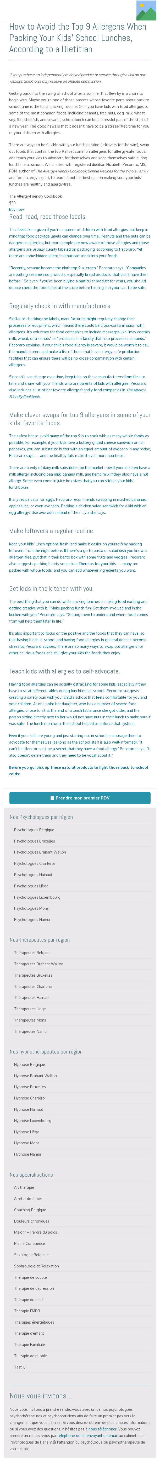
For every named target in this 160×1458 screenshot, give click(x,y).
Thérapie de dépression (34, 1288)
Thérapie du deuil (28, 1299)
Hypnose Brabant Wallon (35, 1075)
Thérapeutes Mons (30, 1020)
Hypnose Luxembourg (32, 1120)
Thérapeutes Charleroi (33, 986)
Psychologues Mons (31, 908)
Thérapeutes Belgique (33, 952)
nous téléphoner (102, 1429)
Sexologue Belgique (31, 1254)
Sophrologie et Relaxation (36, 1266)
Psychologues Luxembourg (37, 897)
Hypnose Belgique (29, 1064)
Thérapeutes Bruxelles (33, 975)
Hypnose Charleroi (30, 1098)
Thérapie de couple (30, 1277)
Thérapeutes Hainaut (32, 997)
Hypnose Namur (27, 1154)
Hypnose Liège (26, 1132)
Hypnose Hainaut (28, 1109)
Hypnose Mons (27, 1143)
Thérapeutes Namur (31, 1031)
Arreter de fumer (28, 1198)
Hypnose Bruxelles (30, 1087)
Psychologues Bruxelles (34, 841)
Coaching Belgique (30, 1210)
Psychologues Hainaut (33, 874)
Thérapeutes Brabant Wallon (38, 964)
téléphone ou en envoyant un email (88, 1435)
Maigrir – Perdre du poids (35, 1232)
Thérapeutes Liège (30, 1009)
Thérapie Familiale (29, 1344)
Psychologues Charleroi (34, 863)
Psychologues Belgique (34, 830)
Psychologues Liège (31, 886)
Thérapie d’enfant (29, 1333)
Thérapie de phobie (30, 1356)
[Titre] (146, 10)
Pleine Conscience (29, 1243)
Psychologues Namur (32, 919)
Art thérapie (24, 1187)
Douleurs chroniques (31, 1221)
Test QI (20, 1367)
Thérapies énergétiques (34, 1322)
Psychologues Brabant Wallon (40, 852)
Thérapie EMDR (27, 1311)
